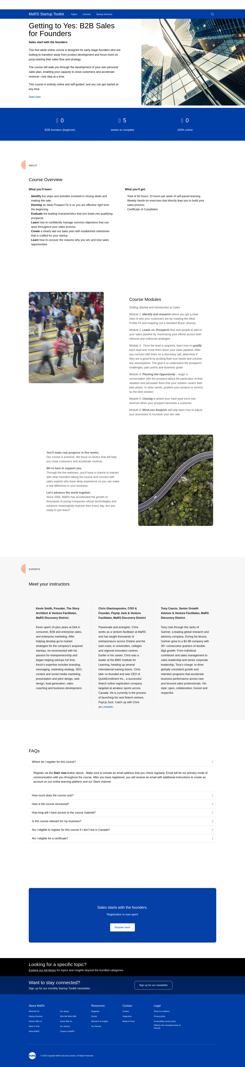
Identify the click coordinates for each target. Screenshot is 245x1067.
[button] (212, 14)
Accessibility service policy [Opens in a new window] (165, 1021)
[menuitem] (44, 1011)
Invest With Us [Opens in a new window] (66, 1021)
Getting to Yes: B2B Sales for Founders (72, 30)
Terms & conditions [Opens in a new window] (162, 1011)
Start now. (35, 96)
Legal (157, 1006)
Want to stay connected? (54, 982)
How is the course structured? (50, 803)
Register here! (122, 927)
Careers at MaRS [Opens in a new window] (67, 1031)
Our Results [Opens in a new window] (96, 1026)
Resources (98, 1006)
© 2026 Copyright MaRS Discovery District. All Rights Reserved (66, 1056)
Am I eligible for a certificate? (50, 838)
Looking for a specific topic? (58, 964)
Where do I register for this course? (54, 761)
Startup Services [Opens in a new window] (35, 1016)
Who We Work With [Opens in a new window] (68, 1016)
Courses (87, 14)
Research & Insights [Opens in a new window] (99, 1021)
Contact (127, 1006)
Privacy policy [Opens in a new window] (159, 1016)
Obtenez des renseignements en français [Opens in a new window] (167, 1026)
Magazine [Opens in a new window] (95, 1011)
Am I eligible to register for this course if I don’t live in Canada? (71, 829)
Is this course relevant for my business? (56, 821)
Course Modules (145, 299)
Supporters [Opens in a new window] (127, 1016)
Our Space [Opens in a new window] (64, 1011)
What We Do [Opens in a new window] (34, 1011)
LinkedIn (107, 706)
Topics (74, 14)
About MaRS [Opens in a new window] (34, 1031)
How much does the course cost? (52, 795)
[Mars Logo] (32, 1055)
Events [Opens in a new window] (94, 1016)
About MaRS (37, 1006)
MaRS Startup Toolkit (46, 14)
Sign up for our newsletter (153, 987)
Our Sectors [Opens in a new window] (65, 1026)
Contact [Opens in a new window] (125, 1011)
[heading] (60, 120)
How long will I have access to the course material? (64, 812)
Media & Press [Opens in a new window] (128, 1021)
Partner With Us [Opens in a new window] (35, 1021)
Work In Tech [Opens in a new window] (34, 1026)
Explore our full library (42, 970)
